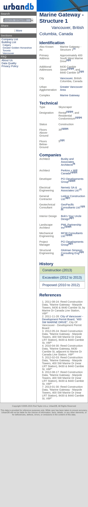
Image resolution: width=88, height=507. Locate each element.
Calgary (7, 45)
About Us (7, 61)
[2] (67, 60)
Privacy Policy (9, 66)
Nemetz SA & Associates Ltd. (70, 189)
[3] (69, 60)
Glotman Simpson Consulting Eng (71, 252)
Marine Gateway (70, 95)
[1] (74, 49)
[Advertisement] (44, 461)
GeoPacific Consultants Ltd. (70, 206)
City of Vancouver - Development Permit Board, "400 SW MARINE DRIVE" (62, 319)
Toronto (7, 51)
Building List (8, 42)
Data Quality (8, 64)
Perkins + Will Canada (69, 172)
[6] (66, 198)
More (19, 31)
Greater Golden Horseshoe (17, 48)
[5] (62, 209)
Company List (9, 39)
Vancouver (8, 54)
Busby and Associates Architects (67, 161)
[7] (80, 189)
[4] (73, 69)
